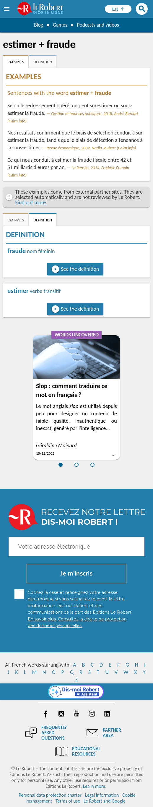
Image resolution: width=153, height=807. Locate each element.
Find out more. (31, 202)
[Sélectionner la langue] (118, 9)
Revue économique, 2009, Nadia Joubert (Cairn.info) (91, 147)
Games (59, 25)
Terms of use (68, 801)
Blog (37, 25)
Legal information (102, 795)
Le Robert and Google (105, 801)
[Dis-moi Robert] (77, 691)
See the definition (80, 269)
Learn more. (94, 786)
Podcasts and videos (98, 25)
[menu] (7, 9)
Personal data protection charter (50, 795)
